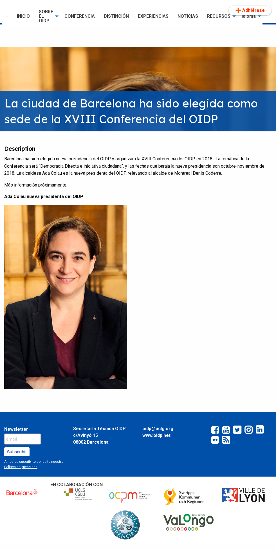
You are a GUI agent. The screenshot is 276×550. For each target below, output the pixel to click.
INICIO (23, 16)
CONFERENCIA (79, 16)
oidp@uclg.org (157, 428)
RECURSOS (218, 16)
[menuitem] (7, 16)
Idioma (249, 16)
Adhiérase (250, 10)
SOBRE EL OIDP (46, 16)
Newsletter (16, 429)
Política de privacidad (20, 467)
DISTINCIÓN (116, 16)
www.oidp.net (156, 435)
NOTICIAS (188, 16)
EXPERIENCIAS (153, 16)
